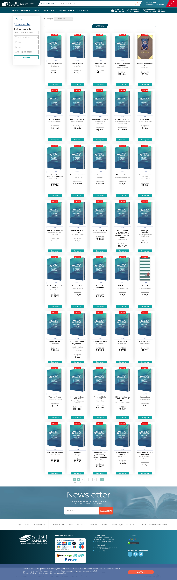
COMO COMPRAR (57, 524)
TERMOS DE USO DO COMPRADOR (153, 524)
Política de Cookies (37, 573)
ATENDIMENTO (40, 524)
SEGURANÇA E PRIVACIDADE (123, 524)
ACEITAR (141, 572)
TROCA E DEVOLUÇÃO (98, 524)
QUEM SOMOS (24, 524)
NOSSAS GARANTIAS (77, 524)
